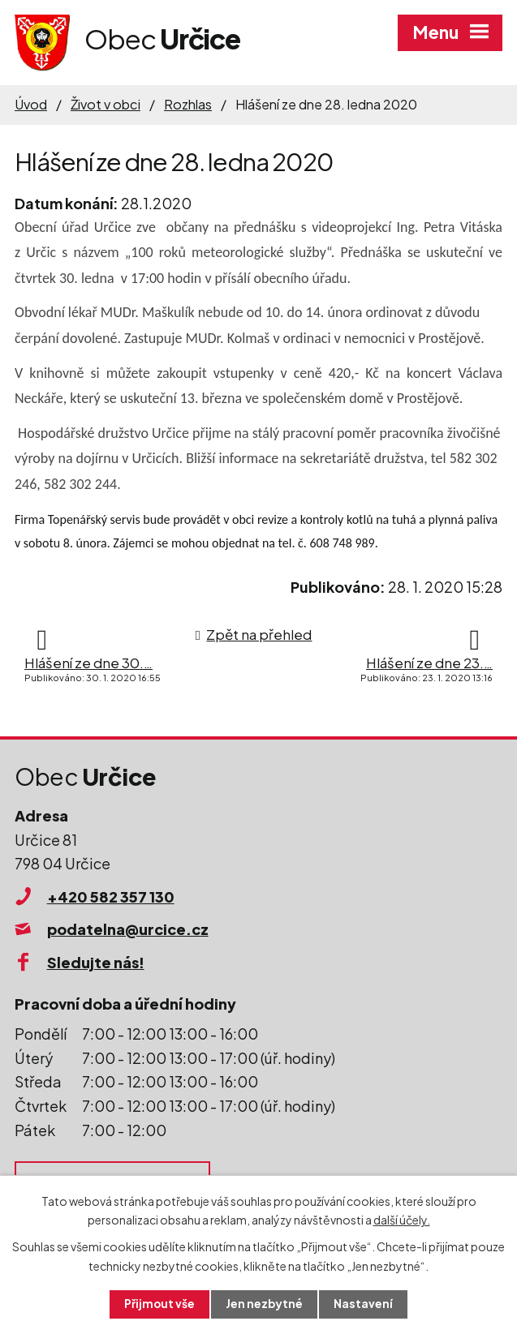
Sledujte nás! (95, 962)
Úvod (31, 104)
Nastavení (364, 1304)
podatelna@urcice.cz (128, 929)
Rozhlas (188, 104)
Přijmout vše (159, 1304)
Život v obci (105, 104)
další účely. (401, 1219)
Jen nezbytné (265, 1304)
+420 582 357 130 (110, 896)
